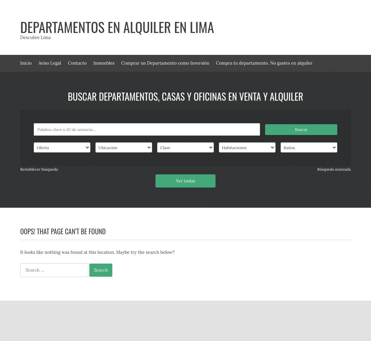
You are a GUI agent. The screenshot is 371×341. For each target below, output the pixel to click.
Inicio (26, 63)
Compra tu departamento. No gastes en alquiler (264, 63)
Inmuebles (104, 63)
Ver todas (185, 181)
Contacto (77, 63)
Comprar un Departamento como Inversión (165, 63)
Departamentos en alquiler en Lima (117, 27)
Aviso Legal (49, 63)
